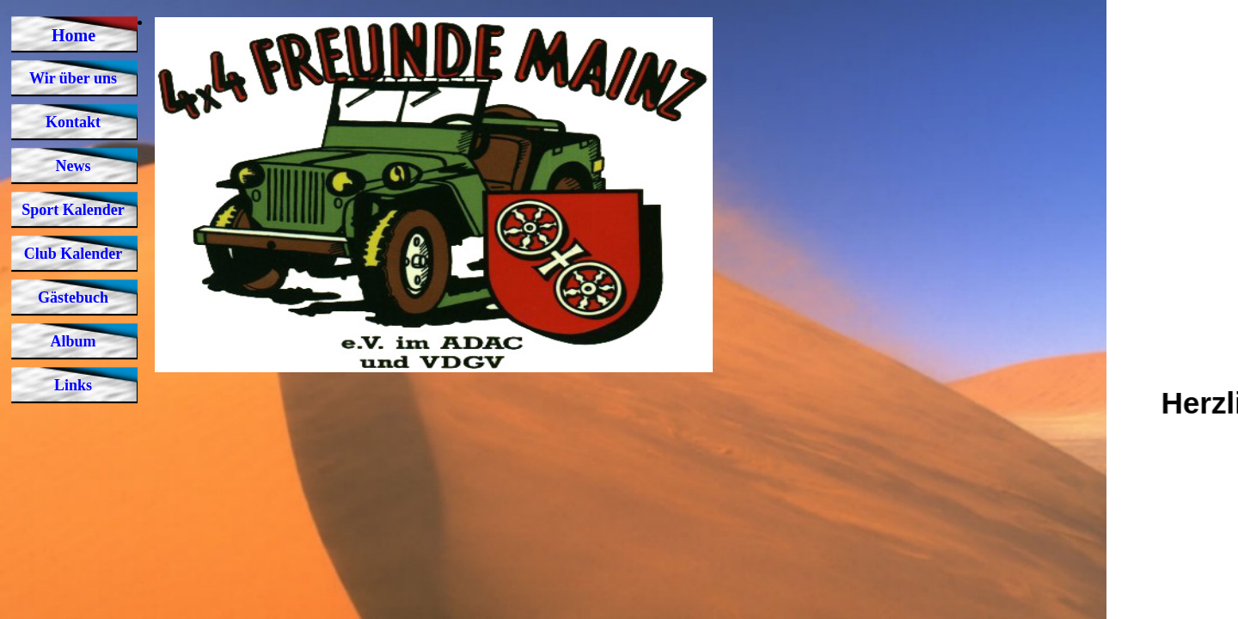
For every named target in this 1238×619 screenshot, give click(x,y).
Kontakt (73, 122)
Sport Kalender (73, 209)
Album (72, 341)
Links (73, 385)
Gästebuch (73, 297)
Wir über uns (73, 78)
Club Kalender (73, 253)
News (73, 166)
